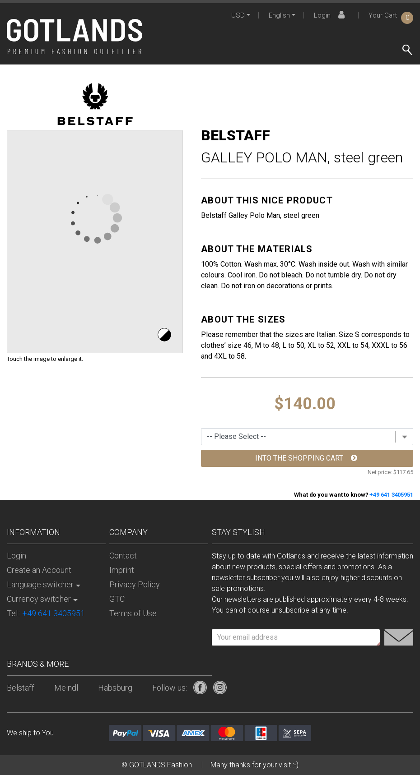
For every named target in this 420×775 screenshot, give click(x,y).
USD (238, 15)
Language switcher (40, 584)
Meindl (66, 687)
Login (331, 15)
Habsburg (115, 687)
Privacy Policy (134, 584)
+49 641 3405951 (391, 494)
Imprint (121, 570)
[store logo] (74, 36)
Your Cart (391, 15)
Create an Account (39, 570)
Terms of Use (133, 613)
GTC (117, 599)
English (279, 15)
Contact (123, 555)
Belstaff (20, 687)
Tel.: (46, 613)
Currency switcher (39, 599)
